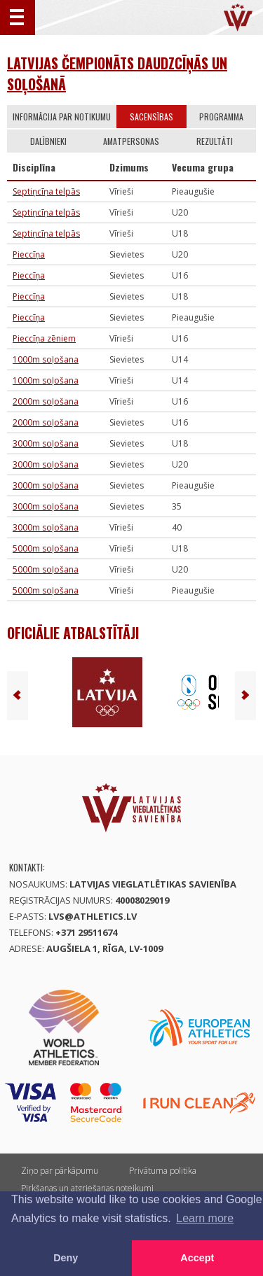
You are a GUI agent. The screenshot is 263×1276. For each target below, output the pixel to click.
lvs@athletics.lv (92, 916)
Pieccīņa (29, 254)
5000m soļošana (46, 548)
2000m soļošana (46, 401)
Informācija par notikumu (62, 116)
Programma (221, 116)
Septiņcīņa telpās (46, 191)
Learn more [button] (205, 1218)
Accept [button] (197, 1257)
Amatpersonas (131, 141)
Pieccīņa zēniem (44, 338)
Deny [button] (65, 1257)
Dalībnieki (48, 141)
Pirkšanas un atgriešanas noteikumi (87, 1188)
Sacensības (151, 116)
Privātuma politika (162, 1171)
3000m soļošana (46, 443)
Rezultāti (214, 141)
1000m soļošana (46, 359)
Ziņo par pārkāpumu (59, 1171)
